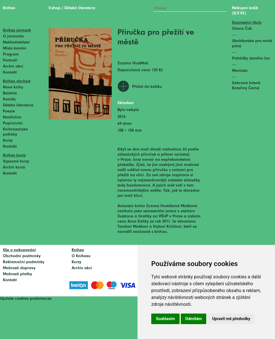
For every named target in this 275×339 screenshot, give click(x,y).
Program (11, 54)
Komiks (9, 99)
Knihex (9, 8)
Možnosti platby (17, 274)
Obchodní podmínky (22, 256)
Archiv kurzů (14, 167)
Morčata (239, 71)
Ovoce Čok (242, 29)
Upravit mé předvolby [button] (231, 318)
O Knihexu (81, 256)
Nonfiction (12, 117)
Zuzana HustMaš (132, 63)
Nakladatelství (16, 42)
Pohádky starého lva (251, 58)
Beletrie (10, 93)
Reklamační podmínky (23, 262)
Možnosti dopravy (19, 268)
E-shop (54, 8)
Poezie (9, 111)
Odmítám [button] (193, 318)
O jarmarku (13, 36)
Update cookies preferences (26, 299)
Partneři (10, 60)
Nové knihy (13, 87)
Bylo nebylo (128, 110)
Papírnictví (13, 123)
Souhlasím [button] (165, 318)
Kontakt (10, 72)
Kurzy (8, 140)
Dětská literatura (18, 105)
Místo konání (14, 48)
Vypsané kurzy (16, 161)
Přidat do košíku (147, 87)
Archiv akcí (13, 66)
